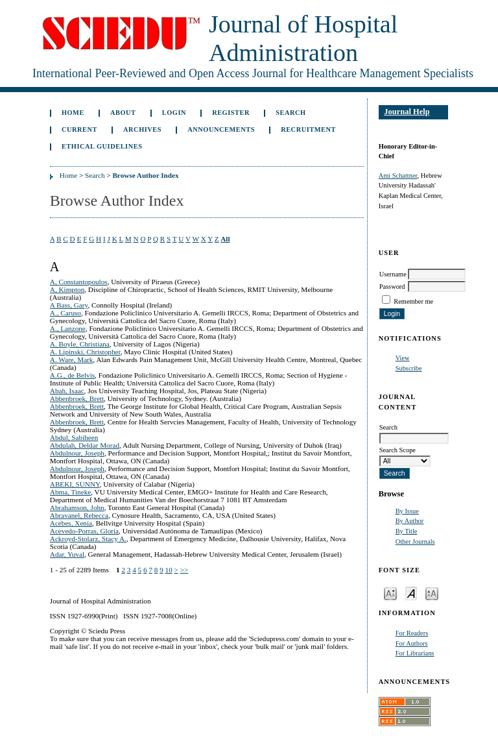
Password (392, 286)
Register (231, 112)
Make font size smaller (390, 592)
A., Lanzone (68, 328)
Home (73, 112)
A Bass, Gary (69, 305)
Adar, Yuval (67, 554)
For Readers (412, 633)
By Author (410, 520)
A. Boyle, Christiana (80, 344)
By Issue (407, 511)
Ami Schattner (398, 175)
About (123, 112)
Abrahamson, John (77, 507)
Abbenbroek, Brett (77, 398)
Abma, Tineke (70, 492)
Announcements (221, 129)
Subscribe (409, 368)
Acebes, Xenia (71, 523)
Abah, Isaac (67, 391)
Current (79, 129)
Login (174, 112)
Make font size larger (431, 592)
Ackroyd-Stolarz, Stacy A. (88, 538)
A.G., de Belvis (72, 375)
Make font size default (411, 592)
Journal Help (406, 111)
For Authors (412, 643)
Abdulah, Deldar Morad (84, 445)
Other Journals (415, 541)
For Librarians (415, 653)
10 (168, 570)
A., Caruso (65, 313)
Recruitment (308, 129)
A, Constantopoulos (79, 282)
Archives (142, 129)
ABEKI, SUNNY (75, 484)
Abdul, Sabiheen (74, 437)
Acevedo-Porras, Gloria (84, 531)
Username (393, 274)
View (403, 357)
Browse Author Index (145, 175)
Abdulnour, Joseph (77, 453)
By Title (407, 531)
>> (184, 570)
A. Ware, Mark (71, 359)
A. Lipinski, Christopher (85, 352)
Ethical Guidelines (102, 146)
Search (290, 112)
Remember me (413, 301)
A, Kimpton (67, 289)
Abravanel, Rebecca (79, 515)
